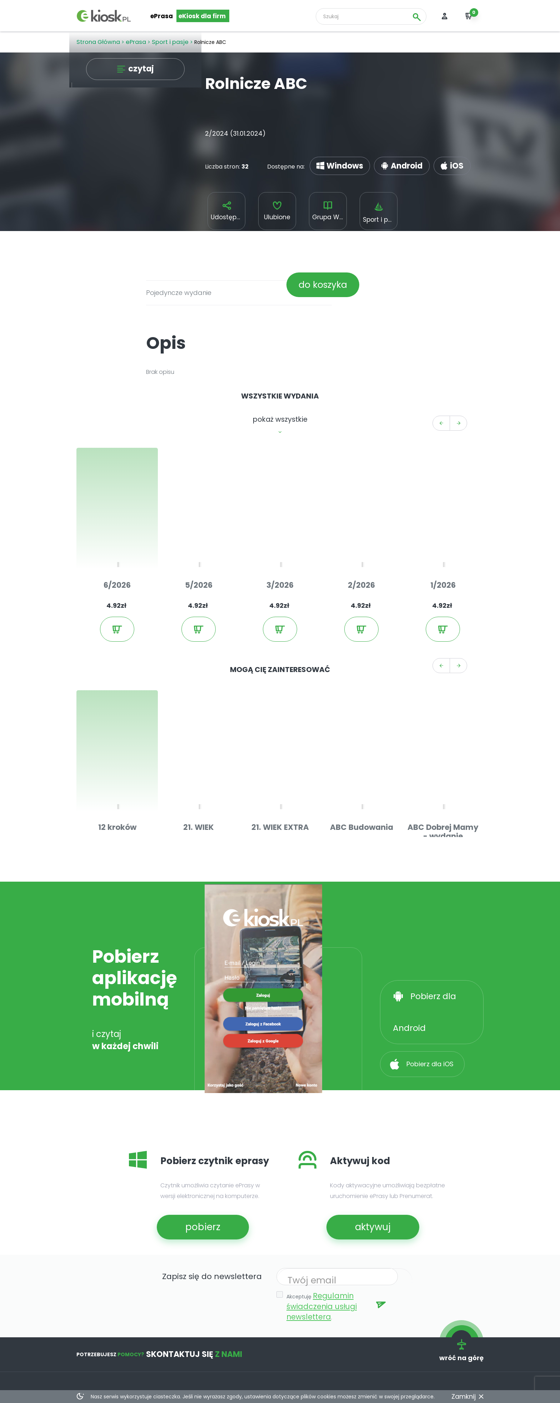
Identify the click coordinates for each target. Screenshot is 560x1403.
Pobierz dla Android (438, 918)
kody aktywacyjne (166, 1339)
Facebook (90, 1353)
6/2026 (117, 543)
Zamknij (466, 1396)
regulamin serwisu (323, 1339)
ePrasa (161, 16)
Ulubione (277, 210)
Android (376, 160)
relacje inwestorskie (243, 1361)
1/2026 (443, 543)
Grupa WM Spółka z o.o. (330, 210)
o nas (305, 1325)
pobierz (190, 1149)
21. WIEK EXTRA (280, 751)
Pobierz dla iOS (429, 951)
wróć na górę (466, 1253)
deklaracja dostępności (248, 1375)
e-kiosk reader (161, 1325)
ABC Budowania (361, 751)
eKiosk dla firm (201, 16)
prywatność (314, 1353)
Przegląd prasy (97, 1339)
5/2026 (198, 543)
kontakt (152, 1368)
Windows (333, 160)
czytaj (140, 71)
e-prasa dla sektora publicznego (244, 1343)
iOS (411, 160)
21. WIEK (198, 751)
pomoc (151, 1353)
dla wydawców (236, 1325)
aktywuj (360, 1149)
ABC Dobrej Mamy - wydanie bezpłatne (443, 755)
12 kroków (117, 751)
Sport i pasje (381, 211)
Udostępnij (226, 210)
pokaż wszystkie (280, 412)
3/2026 (280, 543)
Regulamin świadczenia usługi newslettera (336, 1220)
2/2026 (361, 543)
